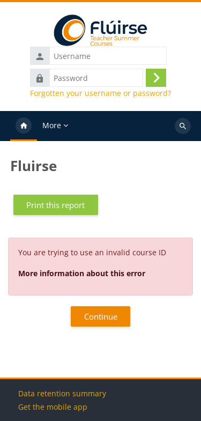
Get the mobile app (52, 407)
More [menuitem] (51, 125)
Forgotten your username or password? (100, 93)
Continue (100, 316)
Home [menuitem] (23, 126)
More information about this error (81, 273)
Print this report (55, 205)
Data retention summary (62, 393)
